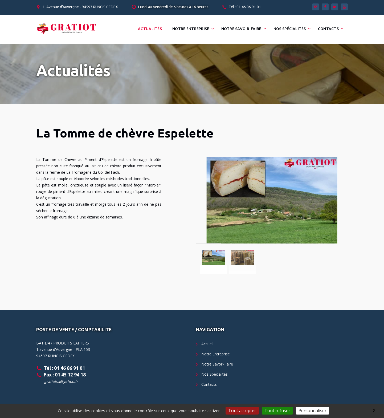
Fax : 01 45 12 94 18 (65, 374)
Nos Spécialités (289, 29)
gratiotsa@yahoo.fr (61, 381)
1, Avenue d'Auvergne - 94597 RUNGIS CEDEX (80, 7)
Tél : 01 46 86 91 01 (245, 7)
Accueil (207, 343)
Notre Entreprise (190, 29)
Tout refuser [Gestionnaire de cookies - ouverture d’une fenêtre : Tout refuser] (277, 410)
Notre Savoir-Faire (241, 29)
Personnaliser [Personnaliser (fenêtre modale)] (312, 410)
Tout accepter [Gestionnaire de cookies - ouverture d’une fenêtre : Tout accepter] (242, 410)
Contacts (328, 29)
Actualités (150, 29)
